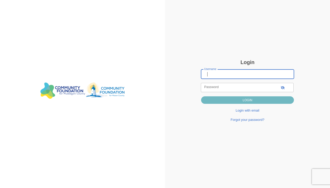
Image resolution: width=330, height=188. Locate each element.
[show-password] (283, 87)
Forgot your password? (248, 120)
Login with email (247, 110)
